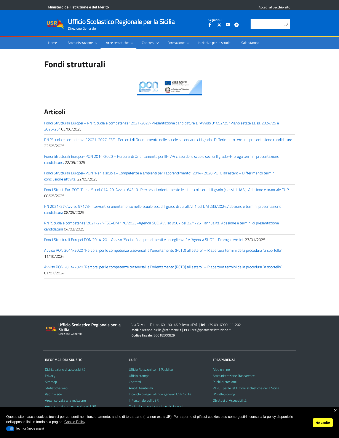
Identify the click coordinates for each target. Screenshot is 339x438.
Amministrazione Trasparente (234, 375)
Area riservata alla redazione (65, 400)
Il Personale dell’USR (144, 400)
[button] (10, 428)
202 (238, 324)
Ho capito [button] (323, 422)
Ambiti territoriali (141, 388)
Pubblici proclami (225, 381)
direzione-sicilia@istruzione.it (160, 329)
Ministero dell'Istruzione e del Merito (78, 7)
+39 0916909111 (220, 324)
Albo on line (221, 369)
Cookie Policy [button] (74, 422)
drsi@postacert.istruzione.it (211, 329)
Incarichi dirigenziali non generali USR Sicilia (160, 394)
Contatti (135, 381)
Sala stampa (250, 42)
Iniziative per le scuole (214, 42)
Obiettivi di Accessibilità (229, 400)
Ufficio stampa (139, 375)
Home (52, 42)
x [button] (335, 410)
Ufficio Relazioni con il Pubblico (151, 369)
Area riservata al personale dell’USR (70, 406)
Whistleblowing (224, 394)
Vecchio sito (53, 394)
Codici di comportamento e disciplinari (155, 406)
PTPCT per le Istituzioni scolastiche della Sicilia (246, 388)
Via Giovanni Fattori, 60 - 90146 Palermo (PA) (164, 324)
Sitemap (51, 381)
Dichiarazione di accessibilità (65, 369)
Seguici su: (215, 20)
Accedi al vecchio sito (274, 7)
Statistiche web (56, 388)
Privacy (50, 375)
